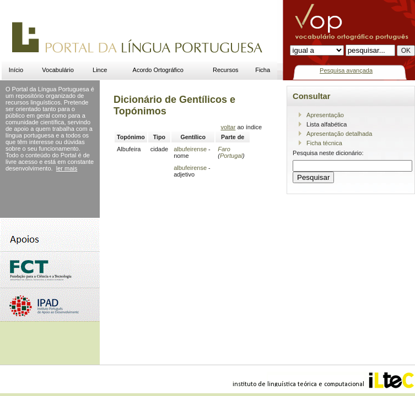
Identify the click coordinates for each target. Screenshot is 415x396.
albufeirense (190, 149)
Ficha (262, 70)
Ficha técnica (324, 143)
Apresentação (325, 115)
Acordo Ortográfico (158, 70)
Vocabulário (58, 70)
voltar (227, 127)
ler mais (67, 168)
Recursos (225, 70)
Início (16, 70)
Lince (100, 70)
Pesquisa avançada (346, 70)
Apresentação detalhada (339, 133)
